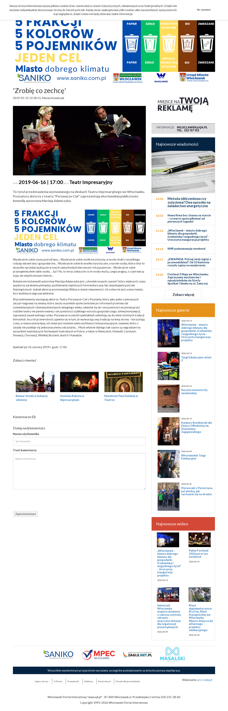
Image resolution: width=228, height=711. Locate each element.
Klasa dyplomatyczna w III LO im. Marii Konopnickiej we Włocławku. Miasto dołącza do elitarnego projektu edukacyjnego (201, 618)
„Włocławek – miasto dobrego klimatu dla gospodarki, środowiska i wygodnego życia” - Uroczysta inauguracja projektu (169, 563)
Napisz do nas (41, 681)
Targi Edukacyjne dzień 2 (196, 359)
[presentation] (41, 499)
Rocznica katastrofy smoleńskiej (194, 391)
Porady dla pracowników (128, 681)
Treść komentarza (25, 450)
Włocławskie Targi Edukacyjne (193, 457)
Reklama (88, 681)
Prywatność (73, 681)
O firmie (58, 681)
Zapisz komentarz (25, 513)
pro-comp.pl (204, 679)
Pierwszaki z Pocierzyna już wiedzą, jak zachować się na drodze (196, 491)
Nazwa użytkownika (26, 434)
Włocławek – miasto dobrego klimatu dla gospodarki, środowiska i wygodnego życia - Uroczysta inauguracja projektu (196, 332)
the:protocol (104, 681)
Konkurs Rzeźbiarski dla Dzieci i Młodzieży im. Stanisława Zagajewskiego (196, 427)
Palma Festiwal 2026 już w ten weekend (198, 553)
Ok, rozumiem (204, 10)
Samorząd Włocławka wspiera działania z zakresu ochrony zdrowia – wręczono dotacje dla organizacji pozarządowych (169, 616)
